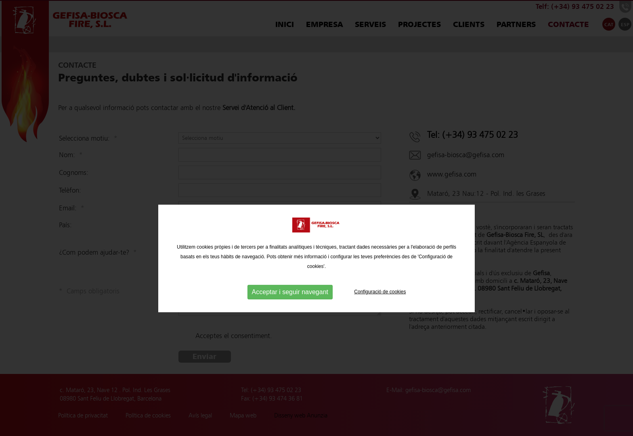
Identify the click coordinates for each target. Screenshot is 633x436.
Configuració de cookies (380, 316)
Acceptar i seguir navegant (290, 316)
